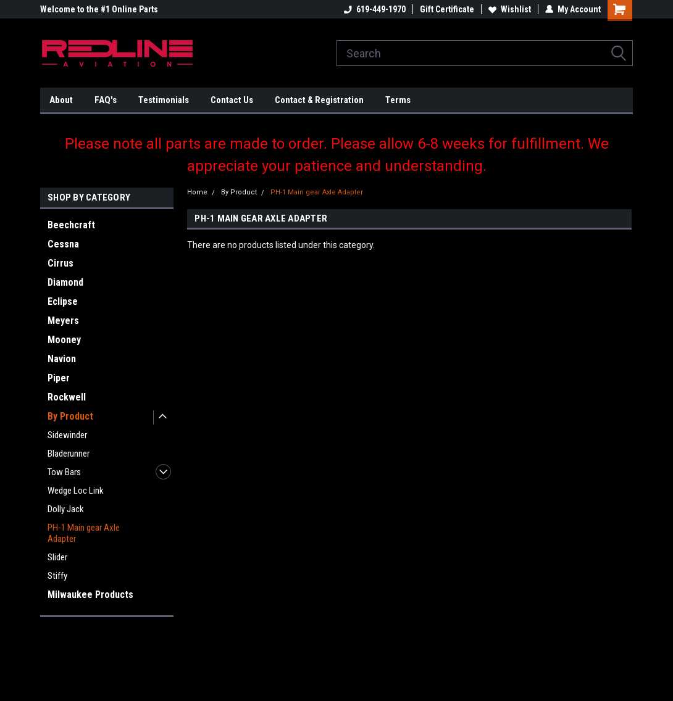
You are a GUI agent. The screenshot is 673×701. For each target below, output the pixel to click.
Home (197, 192)
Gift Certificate (447, 9)
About (61, 100)
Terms (398, 100)
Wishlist (509, 9)
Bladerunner (69, 453)
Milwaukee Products (90, 594)
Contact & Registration (319, 100)
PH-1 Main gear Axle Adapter (84, 533)
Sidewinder (67, 435)
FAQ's (105, 100)
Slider (57, 557)
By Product (70, 416)
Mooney (64, 340)
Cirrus (60, 263)
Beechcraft (71, 225)
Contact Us (232, 100)
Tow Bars (64, 472)
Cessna (63, 244)
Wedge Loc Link (76, 490)
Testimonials (163, 100)
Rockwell (67, 397)
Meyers (63, 320)
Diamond (65, 282)
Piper (59, 378)
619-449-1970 (375, 9)
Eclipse (63, 301)
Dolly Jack (66, 509)
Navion (62, 359)
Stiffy (57, 575)
